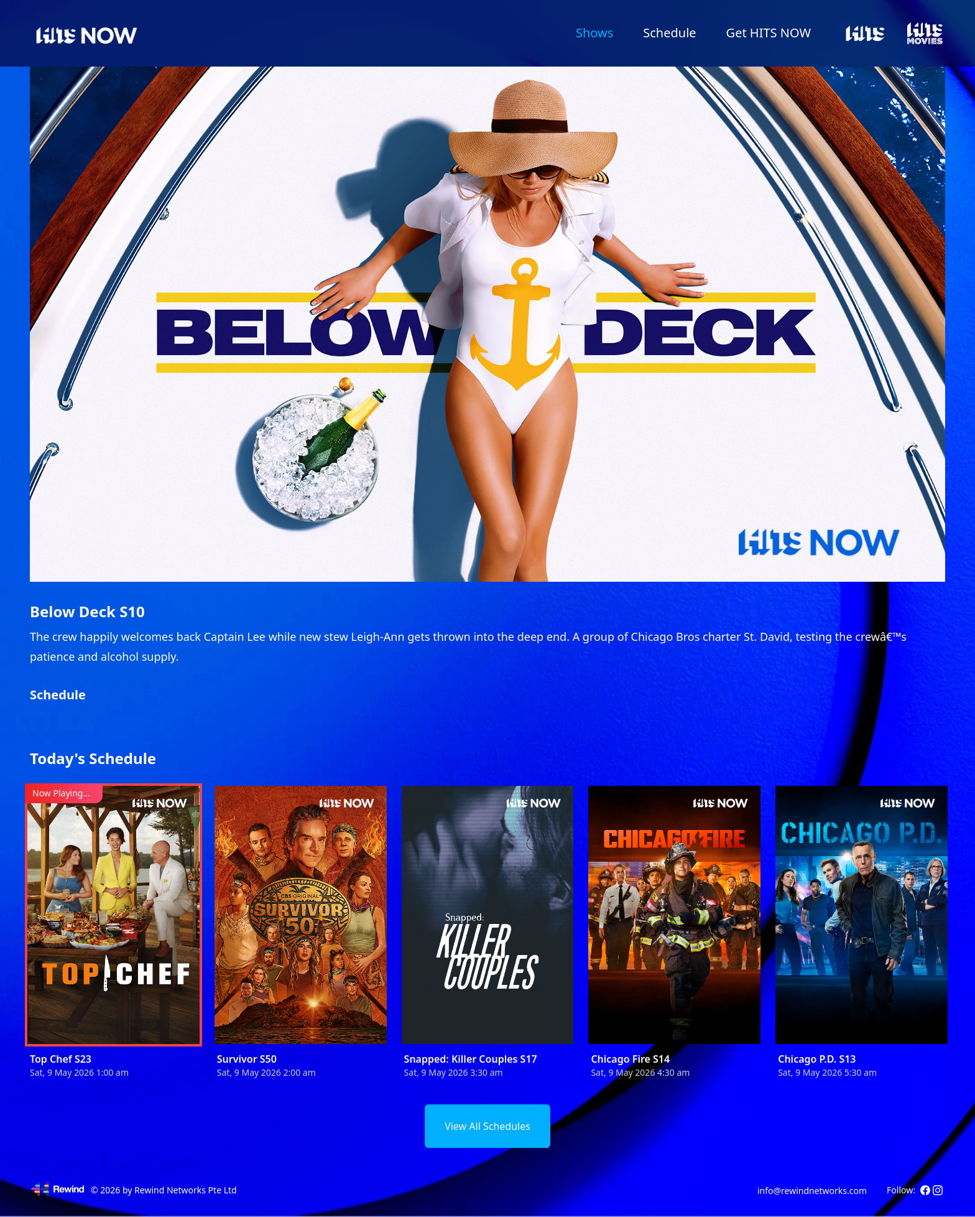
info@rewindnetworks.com (812, 1190)
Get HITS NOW (768, 32)
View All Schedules (487, 1126)
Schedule (669, 32)
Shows (594, 32)
